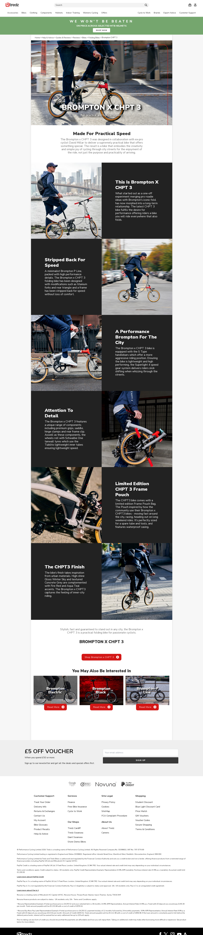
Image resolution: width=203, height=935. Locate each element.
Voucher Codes (142, 820)
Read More (53, 707)
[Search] (101, 5)
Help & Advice (41, 833)
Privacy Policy (108, 802)
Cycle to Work (75, 811)
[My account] (195, 5)
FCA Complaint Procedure (114, 815)
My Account (40, 820)
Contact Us (39, 815)
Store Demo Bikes (77, 841)
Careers (105, 832)
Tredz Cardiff (74, 828)
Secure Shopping (143, 824)
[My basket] (190, 5)
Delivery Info (40, 806)
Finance (71, 802)
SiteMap (106, 811)
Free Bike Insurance (77, 806)
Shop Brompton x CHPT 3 (99, 657)
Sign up (141, 760)
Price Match (141, 811)
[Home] (12, 5)
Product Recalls (42, 829)
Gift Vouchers (142, 815)
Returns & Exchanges (44, 811)
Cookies (105, 806)
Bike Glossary (41, 824)
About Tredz (108, 828)
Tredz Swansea (75, 832)
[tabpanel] (57, 13)
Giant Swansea (75, 837)
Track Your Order (42, 802)
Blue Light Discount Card (147, 806)
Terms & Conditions (145, 829)
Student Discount (144, 802)
